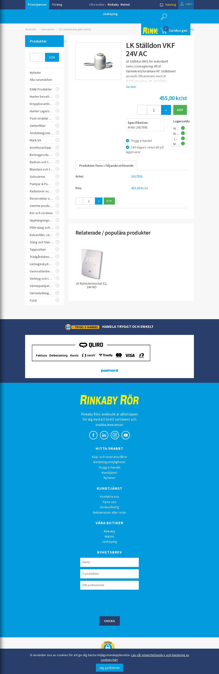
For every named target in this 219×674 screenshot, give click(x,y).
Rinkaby (113, 5)
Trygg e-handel (110, 467)
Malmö (125, 5)
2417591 (137, 176)
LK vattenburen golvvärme (75, 29)
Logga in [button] (182, 5)
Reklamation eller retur (109, 512)
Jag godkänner (109, 668)
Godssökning (109, 507)
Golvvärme (47, 29)
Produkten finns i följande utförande (106, 165)
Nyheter (109, 478)
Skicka (109, 621)
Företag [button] (57, 5)
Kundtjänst (109, 472)
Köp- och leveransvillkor (109, 457)
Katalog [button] (160, 5)
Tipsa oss (109, 502)
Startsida (30, 29)
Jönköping (110, 14)
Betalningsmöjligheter (109, 462)
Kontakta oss (109, 496)
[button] (163, 16)
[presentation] (115, 602)
